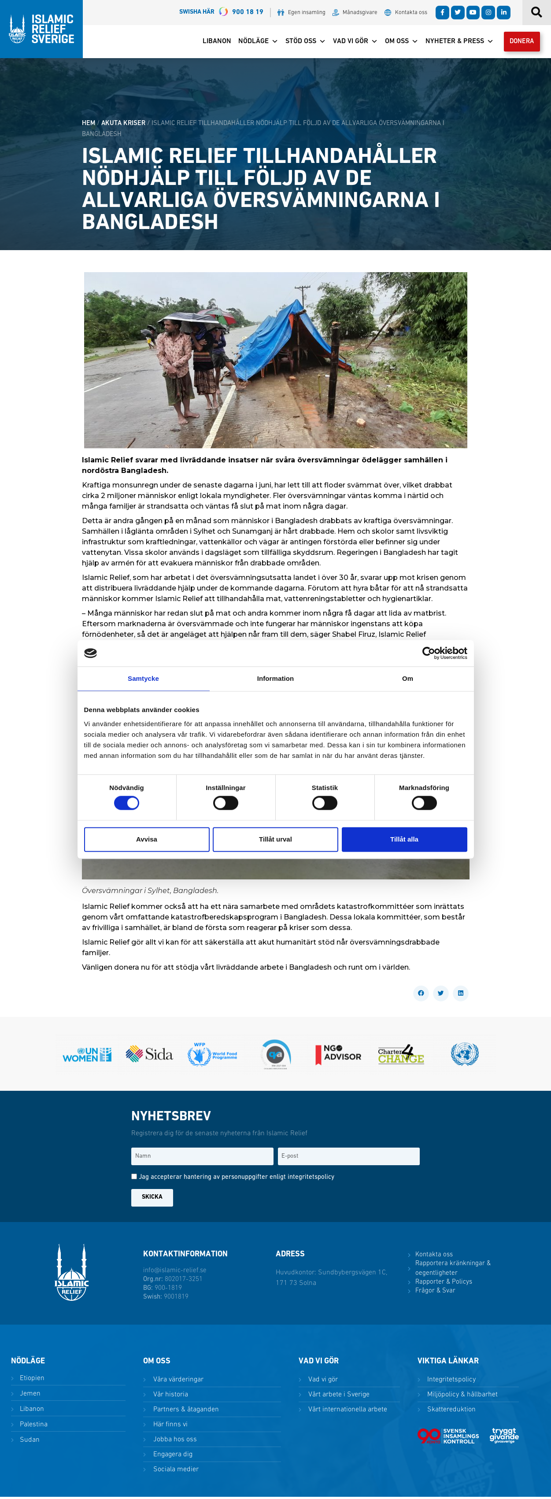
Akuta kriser (123, 125)
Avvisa (146, 839)
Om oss (396, 42)
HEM (88, 125)
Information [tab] (275, 678)
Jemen (29, 1395)
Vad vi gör (350, 42)
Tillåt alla (404, 839)
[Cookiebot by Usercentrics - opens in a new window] (428, 653)
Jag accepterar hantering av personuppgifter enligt (236, 1179)
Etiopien (31, 1380)
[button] (421, 996)
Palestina (33, 1426)
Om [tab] (407, 678)
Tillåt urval (275, 839)
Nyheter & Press (454, 42)
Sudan (29, 1442)
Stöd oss (300, 42)
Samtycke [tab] (143, 678)
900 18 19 (221, 12)
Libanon (211, 42)
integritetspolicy (311, 1179)
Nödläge (253, 42)
